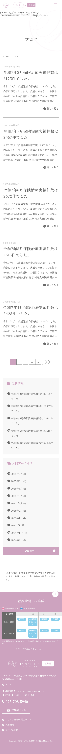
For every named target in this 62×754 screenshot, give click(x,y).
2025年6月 (15, 488)
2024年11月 (15, 532)
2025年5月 (15, 496)
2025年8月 (15, 481)
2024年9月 (15, 540)
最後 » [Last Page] (50, 362)
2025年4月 (15, 503)
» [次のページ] (46, 362)
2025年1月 (14, 518)
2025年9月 (15, 473)
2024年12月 (15, 525)
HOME (6, 56)
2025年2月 (15, 510)
